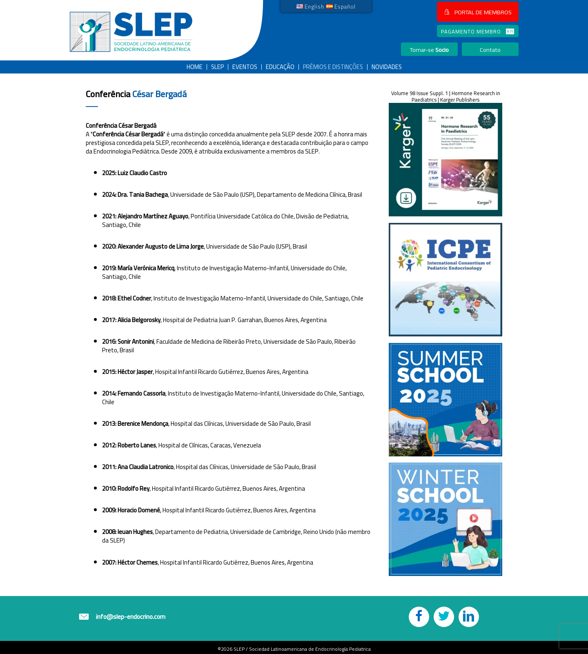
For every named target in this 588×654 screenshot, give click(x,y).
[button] (478, 12)
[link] (310, 6)
